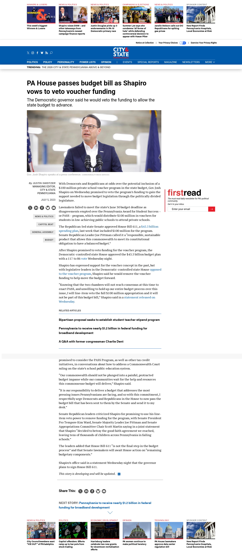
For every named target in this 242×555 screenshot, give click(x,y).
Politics (32, 64)
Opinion (106, 64)
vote (84, 261)
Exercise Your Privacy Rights (204, 45)
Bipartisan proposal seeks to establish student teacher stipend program (109, 322)
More (210, 65)
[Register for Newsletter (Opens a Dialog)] (211, 211)
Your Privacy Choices (172, 45)
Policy (47, 64)
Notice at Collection (145, 45)
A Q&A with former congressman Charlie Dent (91, 344)
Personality (65, 64)
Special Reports (148, 64)
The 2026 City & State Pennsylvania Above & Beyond (76, 69)
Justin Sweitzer (42, 185)
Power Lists (88, 64)
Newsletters (191, 64)
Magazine (170, 64)
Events (127, 64)
